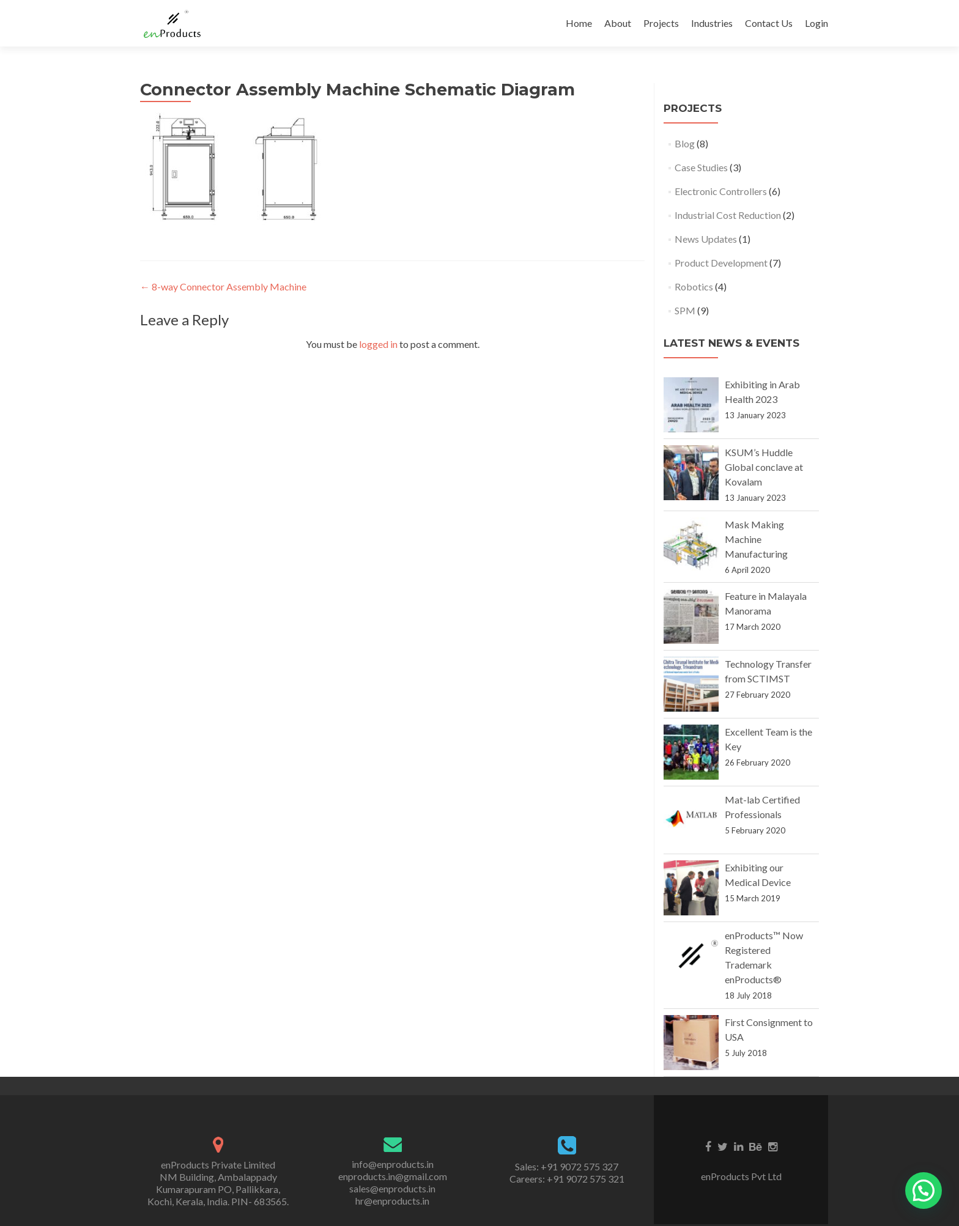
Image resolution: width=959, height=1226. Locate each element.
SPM (685, 310)
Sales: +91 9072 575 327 (566, 1166)
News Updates (706, 239)
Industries (712, 23)
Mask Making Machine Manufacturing (756, 539)
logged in (378, 344)
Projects (661, 23)
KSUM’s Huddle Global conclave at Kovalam (764, 466)
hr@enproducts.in (392, 1200)
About (617, 23)
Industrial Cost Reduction (728, 215)
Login (816, 23)
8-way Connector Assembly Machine (223, 286)
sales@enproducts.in (392, 1188)
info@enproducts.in (393, 1164)
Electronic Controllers (721, 191)
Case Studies (701, 167)
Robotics (694, 286)
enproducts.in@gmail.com (392, 1176)
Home (579, 23)
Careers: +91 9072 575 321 (566, 1178)
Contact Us (769, 23)
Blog (685, 143)
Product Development (721, 262)
